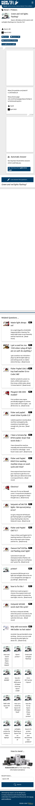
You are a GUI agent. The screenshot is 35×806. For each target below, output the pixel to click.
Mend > (6, 10)
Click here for (17, 169)
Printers (14, 10)
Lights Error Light (8, 44)
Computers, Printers (9, 40)
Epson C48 (15, 37)
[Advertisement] (17, 68)
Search (17, 784)
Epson (5, 37)
